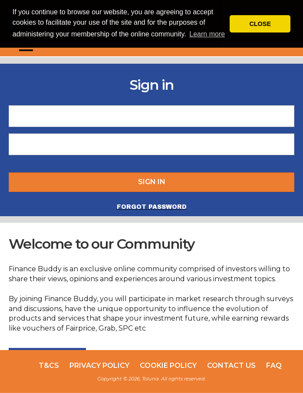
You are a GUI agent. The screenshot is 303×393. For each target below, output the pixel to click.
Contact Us (231, 365)
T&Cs (49, 365)
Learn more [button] (207, 34)
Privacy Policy (99, 365)
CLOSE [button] (260, 23)
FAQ (274, 365)
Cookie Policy (168, 365)
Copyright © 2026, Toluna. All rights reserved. (151, 379)
